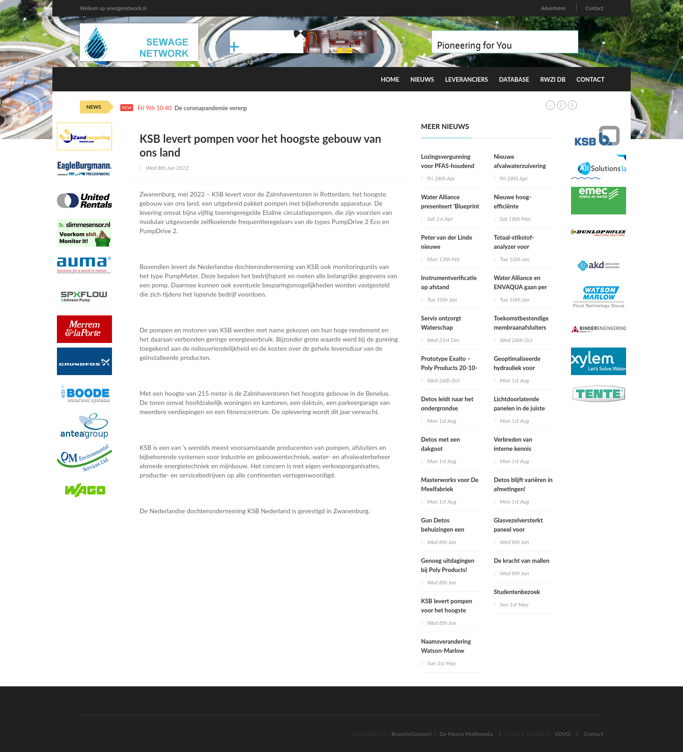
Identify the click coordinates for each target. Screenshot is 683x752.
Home (390, 79)
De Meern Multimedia (466, 733)
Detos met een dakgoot (440, 444)
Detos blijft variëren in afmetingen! (523, 484)
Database (514, 79)
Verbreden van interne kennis (513, 444)
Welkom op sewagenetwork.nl (113, 8)
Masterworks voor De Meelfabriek (449, 484)
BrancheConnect (412, 733)
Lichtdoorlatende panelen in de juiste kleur (519, 408)
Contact (594, 8)
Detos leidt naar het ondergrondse (447, 403)
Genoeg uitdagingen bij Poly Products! (447, 565)
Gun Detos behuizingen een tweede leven (442, 529)
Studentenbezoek (517, 591)
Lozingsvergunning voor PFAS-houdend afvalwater (447, 166)
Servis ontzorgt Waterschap (441, 322)
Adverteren (553, 8)
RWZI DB (552, 79)
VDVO (562, 733)
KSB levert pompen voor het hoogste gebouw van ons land (448, 610)
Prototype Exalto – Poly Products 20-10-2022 (449, 368)
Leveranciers (466, 79)
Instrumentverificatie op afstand (448, 282)
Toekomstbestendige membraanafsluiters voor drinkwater (521, 327)
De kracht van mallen (521, 560)
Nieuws (422, 79)
